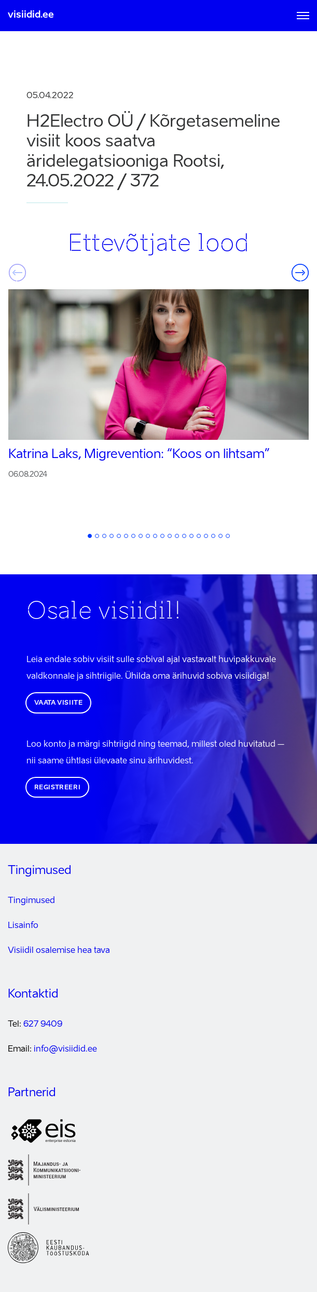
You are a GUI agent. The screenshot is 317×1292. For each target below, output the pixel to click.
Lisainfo (23, 926)
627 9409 (42, 1024)
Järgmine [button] (300, 272)
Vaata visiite (58, 703)
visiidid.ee (31, 15)
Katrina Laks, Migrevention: (139, 455)
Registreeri (57, 788)
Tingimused (31, 901)
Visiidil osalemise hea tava (59, 951)
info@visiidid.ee (65, 1049)
